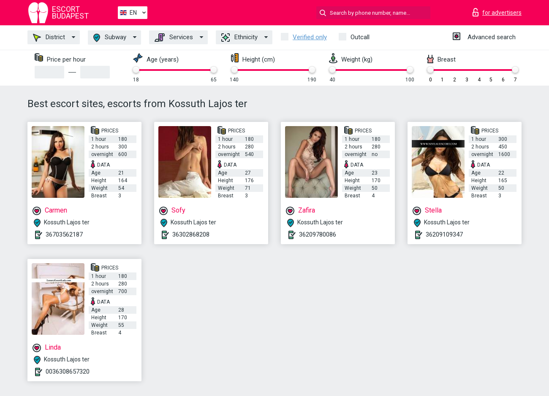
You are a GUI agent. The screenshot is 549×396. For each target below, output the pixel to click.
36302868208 (190, 234)
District (49, 37)
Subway (109, 37)
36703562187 (64, 234)
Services (174, 37)
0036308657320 (68, 371)
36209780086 (317, 234)
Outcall (360, 37)
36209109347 (444, 234)
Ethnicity (239, 37)
